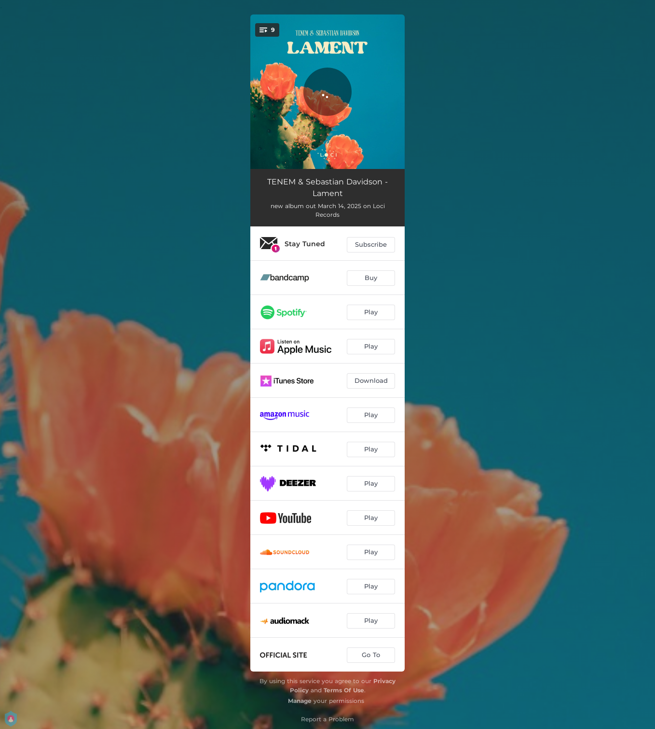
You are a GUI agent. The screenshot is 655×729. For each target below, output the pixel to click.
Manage (300, 700)
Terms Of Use (344, 690)
